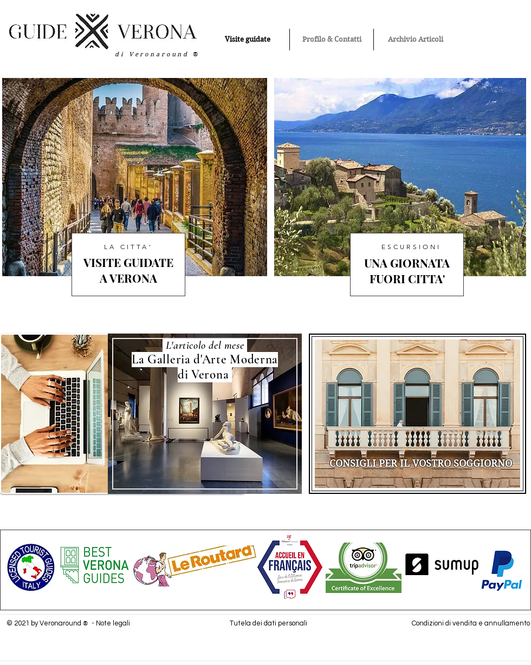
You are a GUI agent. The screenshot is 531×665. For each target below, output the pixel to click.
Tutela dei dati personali (268, 623)
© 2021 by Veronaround (45, 623)
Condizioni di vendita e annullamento (471, 623)
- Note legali (110, 623)
